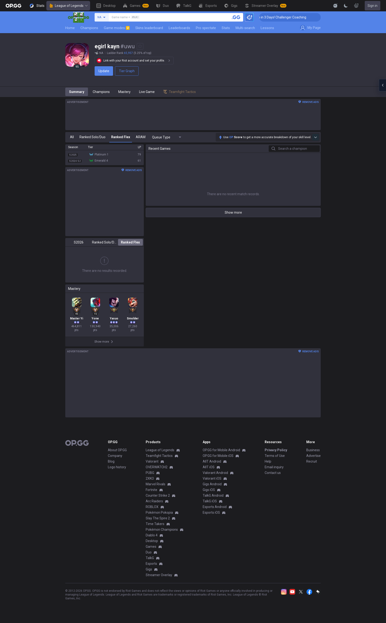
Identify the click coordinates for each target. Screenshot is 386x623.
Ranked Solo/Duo (104, 242)
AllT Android (212, 461)
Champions (89, 28)
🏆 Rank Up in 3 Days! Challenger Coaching (282, 17)
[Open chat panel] (382, 85)
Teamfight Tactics (159, 456)
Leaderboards (179, 28)
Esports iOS (211, 512)
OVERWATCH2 (156, 467)
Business (313, 450)
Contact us (273, 473)
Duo (149, 552)
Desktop (152, 541)
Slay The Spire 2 (158, 518)
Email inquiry (274, 467)
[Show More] (335, 5)
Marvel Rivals (155, 484)
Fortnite (151, 490)
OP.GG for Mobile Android (221, 450)
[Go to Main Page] (13, 5)
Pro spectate (206, 28)
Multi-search (245, 28)
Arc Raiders (154, 501)
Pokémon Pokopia (159, 512)
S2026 (78, 242)
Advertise (313, 456)
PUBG (150, 473)
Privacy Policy (276, 450)
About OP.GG (117, 450)
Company (115, 456)
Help (268, 461)
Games (151, 546)
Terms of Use (275, 456)
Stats (226, 28)
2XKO (150, 478)
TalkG (150, 558)
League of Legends (68, 6)
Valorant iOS (212, 478)
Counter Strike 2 (158, 495)
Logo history (117, 467)
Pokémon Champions (162, 529)
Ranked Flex (130, 242)
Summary (76, 92)
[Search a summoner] (236, 17)
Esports (151, 564)
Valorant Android (215, 473)
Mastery (124, 92)
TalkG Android (213, 495)
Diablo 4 (152, 535)
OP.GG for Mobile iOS (218, 456)
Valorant (152, 461)
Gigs (149, 569)
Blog (111, 461)
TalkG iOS (210, 501)
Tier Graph (127, 71)
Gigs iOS (209, 490)
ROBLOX (152, 507)
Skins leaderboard (149, 28)
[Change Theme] (346, 5)
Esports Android (215, 507)
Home (70, 28)
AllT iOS (209, 467)
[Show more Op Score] (315, 137)
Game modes (117, 28)
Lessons (267, 28)
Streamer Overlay (159, 575)
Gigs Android (212, 484)
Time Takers (155, 524)
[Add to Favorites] (140, 46)
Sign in (372, 6)
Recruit (311, 461)
